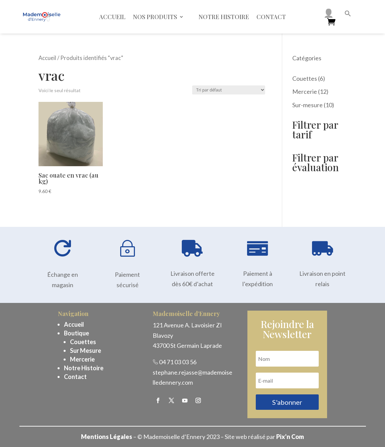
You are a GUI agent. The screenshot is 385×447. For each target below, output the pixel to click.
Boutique (76, 333)
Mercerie (82, 359)
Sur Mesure (85, 350)
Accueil (112, 17)
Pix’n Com (290, 436)
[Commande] (228, 89)
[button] (347, 14)
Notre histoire (224, 17)
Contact (271, 17)
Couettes (83, 341)
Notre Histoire (83, 368)
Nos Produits (155, 17)
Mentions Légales (106, 436)
